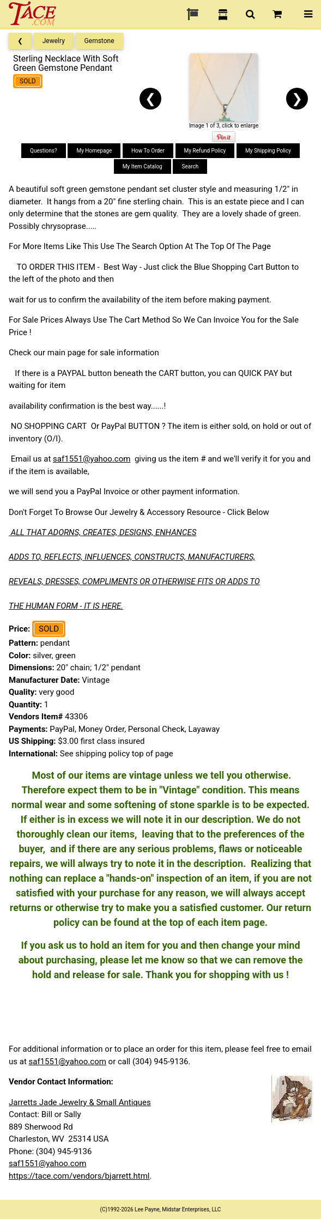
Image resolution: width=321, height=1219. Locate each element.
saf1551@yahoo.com (91, 459)
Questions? (43, 151)
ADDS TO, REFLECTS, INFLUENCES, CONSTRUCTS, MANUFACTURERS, (132, 557)
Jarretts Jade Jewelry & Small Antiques (80, 1102)
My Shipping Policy (268, 151)
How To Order (148, 151)
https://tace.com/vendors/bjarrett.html (79, 1176)
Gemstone (99, 41)
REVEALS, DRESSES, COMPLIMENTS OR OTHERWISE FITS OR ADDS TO (134, 581)
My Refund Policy (205, 151)
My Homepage (94, 151)
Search (189, 166)
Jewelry (54, 41)
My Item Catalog (142, 166)
